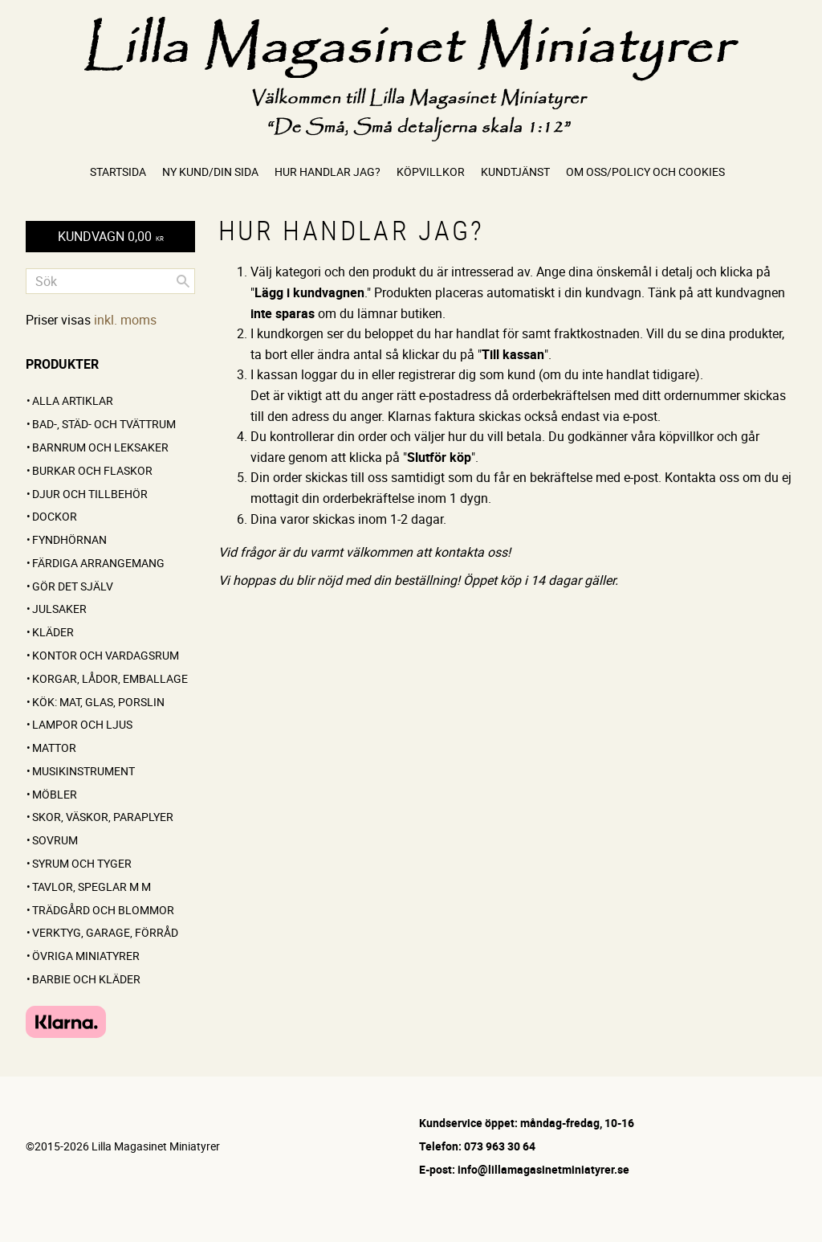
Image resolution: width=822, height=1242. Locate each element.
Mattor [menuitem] (54, 747)
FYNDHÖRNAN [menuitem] (69, 539)
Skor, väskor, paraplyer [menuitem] (102, 816)
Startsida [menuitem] (118, 171)
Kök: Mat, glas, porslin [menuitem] (98, 701)
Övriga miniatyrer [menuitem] (86, 955)
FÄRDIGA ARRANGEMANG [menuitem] (98, 562)
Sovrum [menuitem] (55, 840)
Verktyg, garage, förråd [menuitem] (105, 932)
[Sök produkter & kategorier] (110, 281)
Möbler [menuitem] (54, 794)
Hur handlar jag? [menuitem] (327, 171)
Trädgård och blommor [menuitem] (103, 909)
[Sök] (183, 281)
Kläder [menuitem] (53, 631)
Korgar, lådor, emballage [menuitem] (110, 678)
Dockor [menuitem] (54, 516)
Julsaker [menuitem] (59, 608)
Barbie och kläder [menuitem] (86, 979)
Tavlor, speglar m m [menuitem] (91, 886)
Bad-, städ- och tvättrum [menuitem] (104, 423)
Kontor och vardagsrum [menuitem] (105, 655)
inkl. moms (125, 320)
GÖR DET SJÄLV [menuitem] (72, 586)
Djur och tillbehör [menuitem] (90, 493)
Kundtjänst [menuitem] (515, 171)
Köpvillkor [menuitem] (431, 171)
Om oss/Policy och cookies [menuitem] (645, 171)
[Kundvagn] (110, 236)
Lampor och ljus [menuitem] (82, 724)
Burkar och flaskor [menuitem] (92, 470)
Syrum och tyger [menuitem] (82, 863)
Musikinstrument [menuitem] (83, 770)
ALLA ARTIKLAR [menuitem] (72, 400)
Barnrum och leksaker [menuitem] (100, 447)
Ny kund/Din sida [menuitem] (210, 171)
